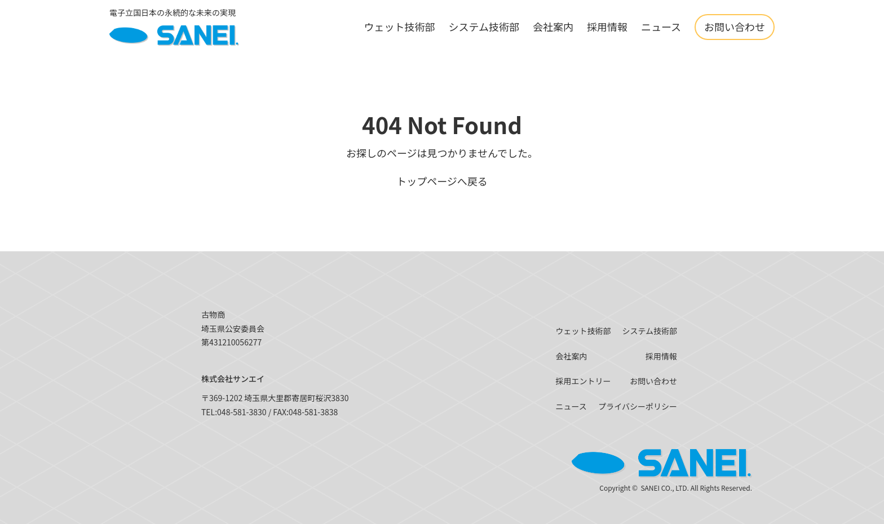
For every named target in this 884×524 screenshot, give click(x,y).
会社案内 (553, 26)
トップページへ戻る (442, 181)
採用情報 (607, 26)
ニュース (661, 26)
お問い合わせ (734, 26)
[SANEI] (174, 27)
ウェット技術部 (399, 26)
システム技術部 (483, 26)
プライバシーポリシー (637, 406)
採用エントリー (583, 381)
